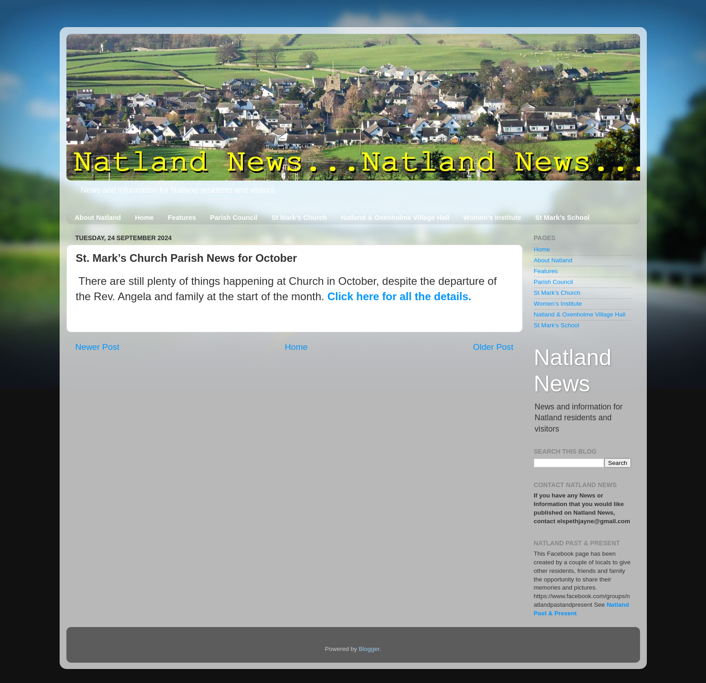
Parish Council (233, 217)
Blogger (369, 649)
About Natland (98, 217)
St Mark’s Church (299, 217)
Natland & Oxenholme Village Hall (395, 217)
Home (144, 217)
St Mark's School (562, 217)
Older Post (493, 347)
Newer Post (97, 347)
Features (182, 217)
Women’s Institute (492, 217)
